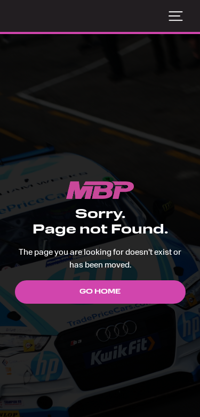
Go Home (100, 292)
